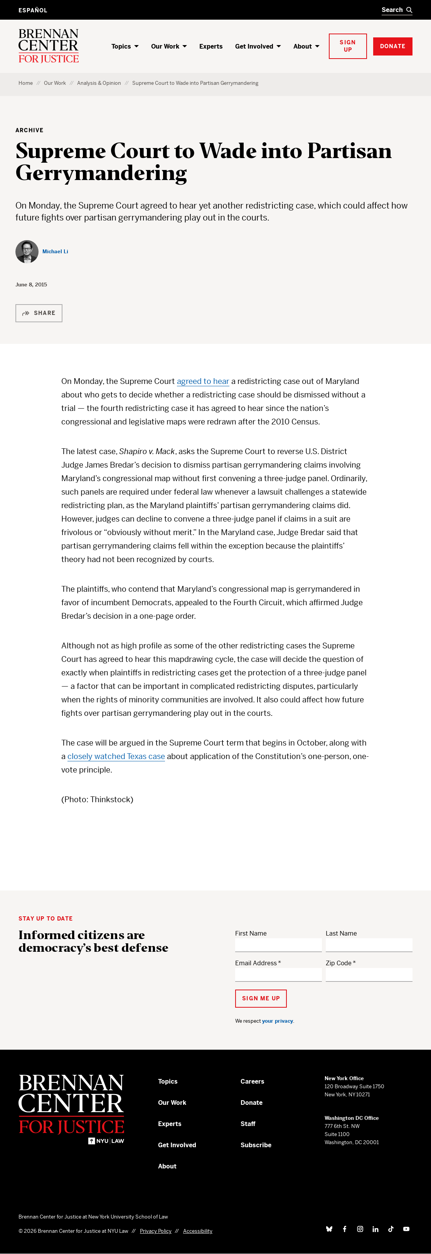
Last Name (341, 933)
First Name (251, 933)
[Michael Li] (41, 251)
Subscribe (256, 1145)
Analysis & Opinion (99, 83)
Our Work (165, 46)
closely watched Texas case (116, 756)
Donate (252, 1103)
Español (33, 10)
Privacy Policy (156, 1231)
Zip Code (339, 963)
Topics (121, 46)
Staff (248, 1124)
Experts (211, 46)
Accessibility (197, 1231)
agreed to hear (203, 381)
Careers (252, 1081)
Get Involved (254, 46)
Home (26, 83)
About (302, 46)
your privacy (277, 1021)
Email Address (256, 963)
